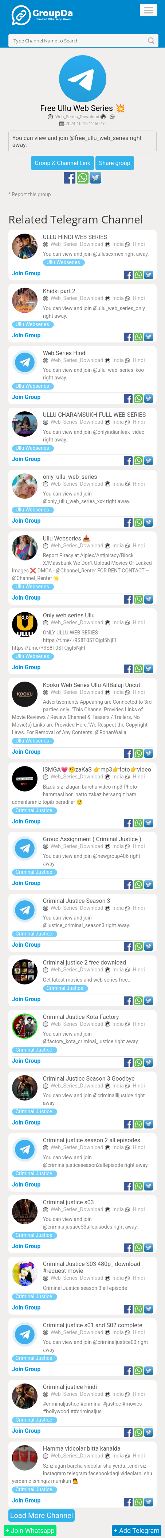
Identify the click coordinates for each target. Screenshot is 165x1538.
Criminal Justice (35, 810)
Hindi (139, 244)
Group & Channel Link (62, 163)
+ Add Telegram (137, 1530)
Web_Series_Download (77, 116)
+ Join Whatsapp (30, 1530)
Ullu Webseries (64, 262)
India (118, 244)
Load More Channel (41, 1515)
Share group (114, 163)
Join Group (26, 273)
